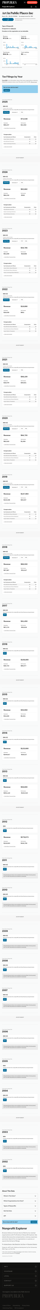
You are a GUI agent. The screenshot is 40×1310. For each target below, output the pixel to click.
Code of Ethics (7, 1305)
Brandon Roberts (32, 1244)
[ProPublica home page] (13, 1296)
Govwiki (18, 1253)
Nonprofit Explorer (8, 7)
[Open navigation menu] (24, 2)
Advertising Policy (7, 1308)
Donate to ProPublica (32, 2)
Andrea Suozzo (8, 1244)
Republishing (16, 1305)
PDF (22, 241)
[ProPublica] (10, 2)
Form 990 (4, 80)
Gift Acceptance (19, 1308)
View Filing (6, 112)
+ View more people (8, 146)
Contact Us (6, 90)
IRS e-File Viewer (17, 1251)
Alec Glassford (16, 1244)
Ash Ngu (23, 1244)
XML (22, 112)
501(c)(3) (13, 28)
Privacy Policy (26, 1305)
